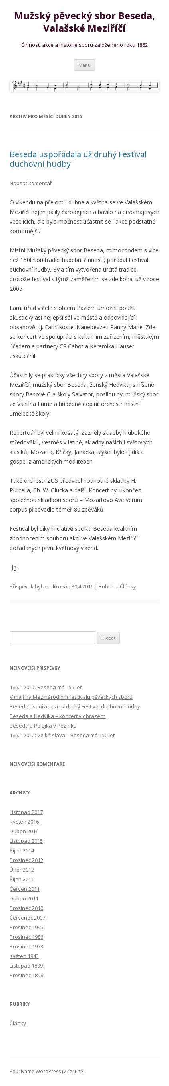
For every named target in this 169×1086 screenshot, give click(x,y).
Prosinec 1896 (26, 975)
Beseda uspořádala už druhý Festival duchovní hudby (78, 159)
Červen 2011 (25, 888)
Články (128, 586)
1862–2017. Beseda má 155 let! (46, 687)
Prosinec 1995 (26, 927)
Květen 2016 (24, 821)
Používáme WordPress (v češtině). (47, 1071)
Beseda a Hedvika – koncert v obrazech (58, 716)
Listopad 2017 (26, 812)
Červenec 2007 (27, 917)
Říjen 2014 (22, 850)
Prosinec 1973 (26, 946)
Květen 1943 (24, 956)
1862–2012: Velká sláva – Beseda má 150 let (62, 735)
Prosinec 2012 (26, 860)
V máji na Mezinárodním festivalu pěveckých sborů (71, 696)
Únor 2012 (22, 869)
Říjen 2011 (22, 879)
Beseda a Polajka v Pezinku (43, 725)
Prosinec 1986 (26, 936)
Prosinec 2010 (26, 908)
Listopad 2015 (26, 840)
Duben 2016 (24, 831)
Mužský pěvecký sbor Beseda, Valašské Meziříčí (84, 22)
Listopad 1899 (26, 965)
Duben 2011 (24, 898)
